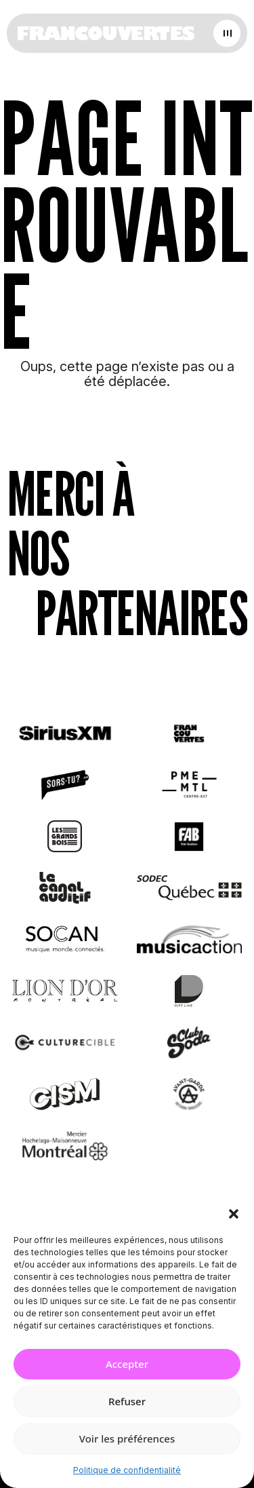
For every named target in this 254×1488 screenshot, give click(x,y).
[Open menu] (226, 33)
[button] (233, 1214)
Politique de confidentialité (127, 1470)
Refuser (127, 1401)
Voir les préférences (127, 1438)
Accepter (127, 1364)
